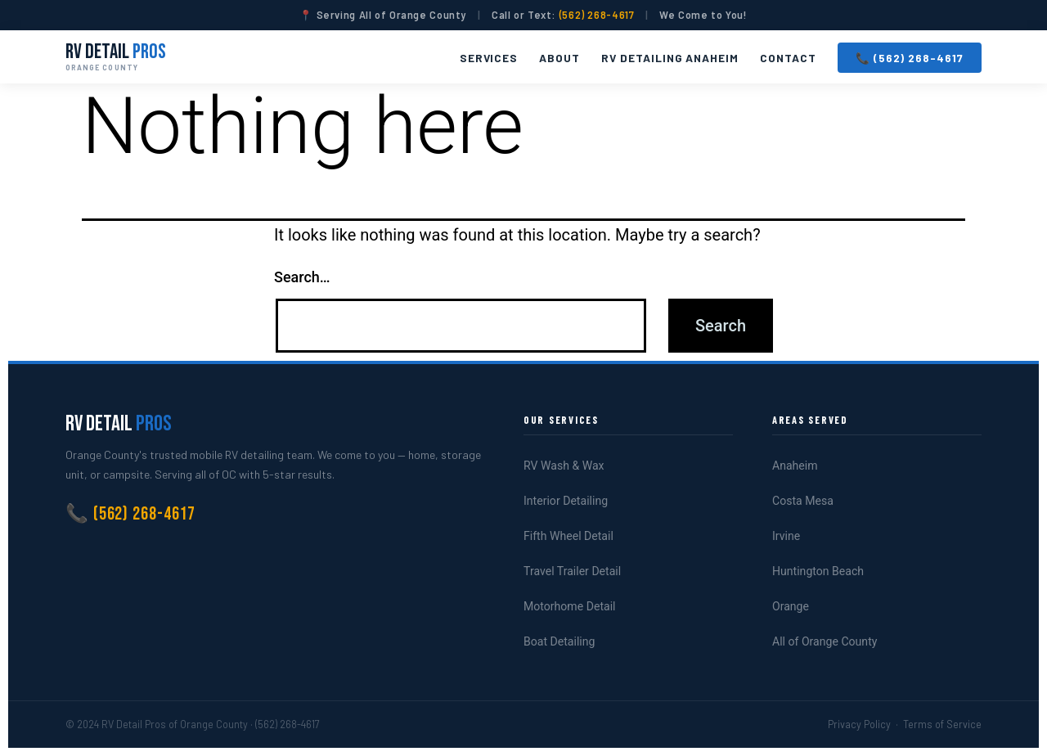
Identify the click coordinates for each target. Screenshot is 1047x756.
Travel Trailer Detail (572, 571)
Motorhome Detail (570, 606)
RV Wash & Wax (564, 465)
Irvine (786, 535)
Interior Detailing (566, 500)
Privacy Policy (859, 724)
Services (489, 58)
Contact (788, 58)
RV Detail (115, 56)
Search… (302, 277)
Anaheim (795, 465)
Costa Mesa (803, 500)
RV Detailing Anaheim (670, 58)
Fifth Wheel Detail (568, 535)
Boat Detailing (559, 641)
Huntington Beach (818, 571)
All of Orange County (824, 641)
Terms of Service (942, 724)
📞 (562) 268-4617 (910, 58)
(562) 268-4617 (597, 14)
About (559, 58)
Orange (790, 606)
